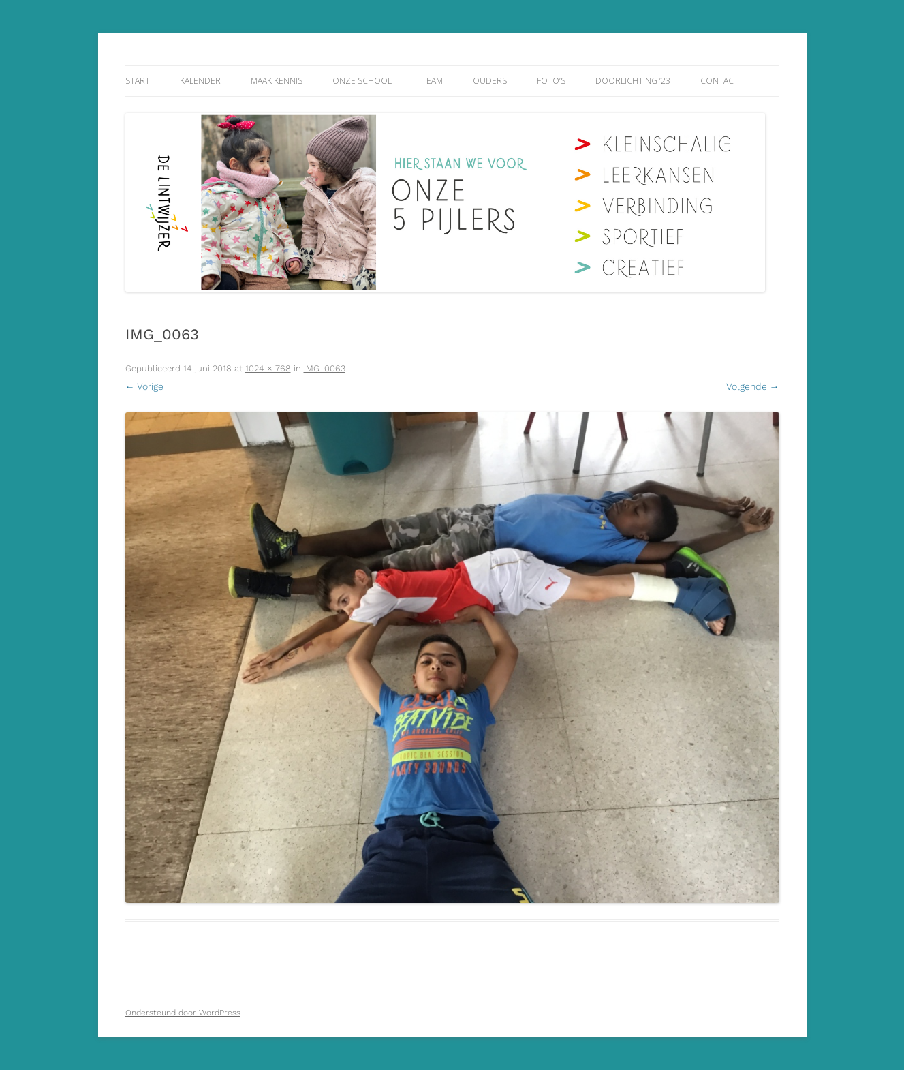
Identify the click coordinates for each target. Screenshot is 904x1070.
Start (137, 81)
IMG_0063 (324, 368)
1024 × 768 (268, 368)
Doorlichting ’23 (632, 81)
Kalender (200, 81)
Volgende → (752, 386)
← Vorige (144, 386)
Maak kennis (276, 81)
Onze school (362, 81)
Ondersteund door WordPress (182, 1013)
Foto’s (551, 81)
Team (432, 81)
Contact (719, 81)
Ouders (490, 81)
